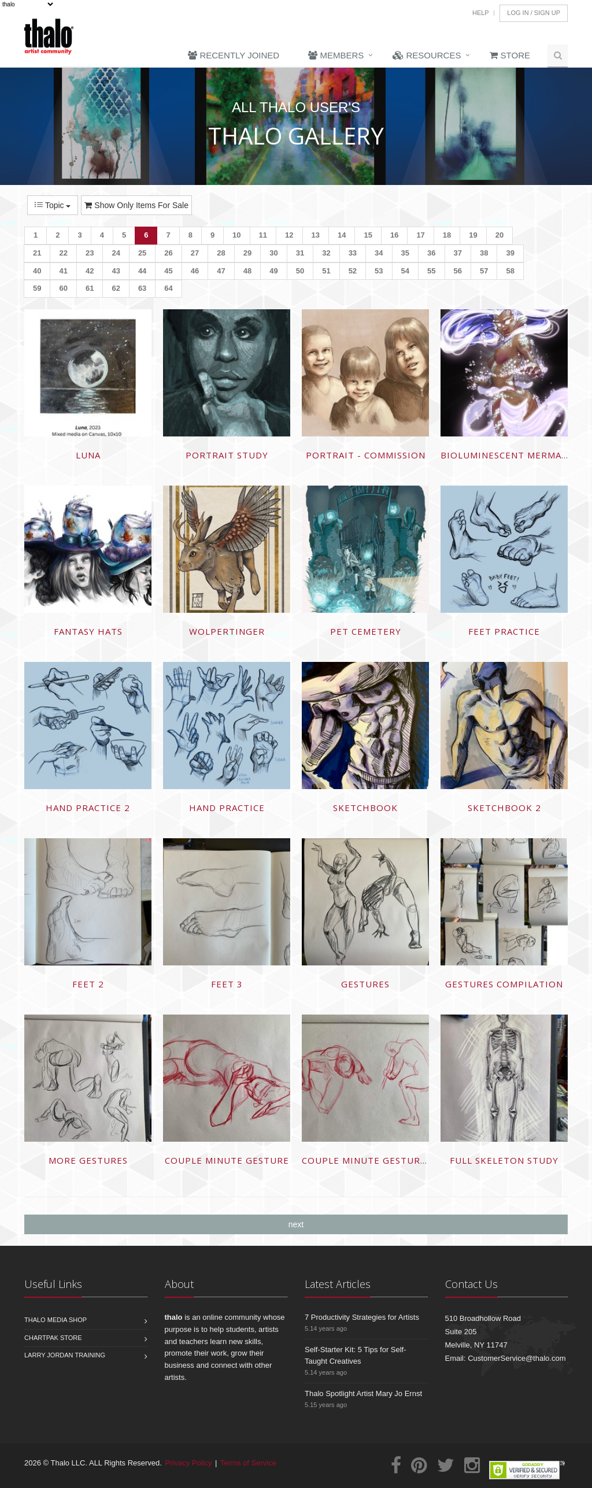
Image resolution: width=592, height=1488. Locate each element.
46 (195, 270)
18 (447, 235)
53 (379, 270)
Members (336, 55)
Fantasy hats (88, 631)
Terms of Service (248, 1463)
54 (405, 270)
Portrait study (227, 455)
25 (142, 253)
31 (300, 253)
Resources (427, 55)
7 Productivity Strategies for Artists (362, 1317)
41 (63, 270)
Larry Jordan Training (64, 1355)
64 (168, 288)
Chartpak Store (53, 1337)
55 (431, 270)
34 (379, 253)
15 (368, 235)
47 (221, 270)
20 (499, 235)
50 (300, 270)
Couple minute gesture (227, 1160)
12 (289, 235)
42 (90, 270)
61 (90, 288)
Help (480, 12)
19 (473, 235)
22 (63, 253)
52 (353, 270)
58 (510, 270)
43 (116, 270)
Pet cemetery (365, 631)
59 (37, 288)
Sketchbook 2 (504, 807)
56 (458, 270)
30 (273, 253)
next (296, 1224)
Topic (53, 205)
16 (394, 235)
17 (420, 235)
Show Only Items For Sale (136, 205)
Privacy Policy (188, 1463)
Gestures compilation (504, 984)
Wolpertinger (227, 631)
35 (405, 253)
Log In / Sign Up (533, 12)
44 (142, 270)
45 (168, 270)
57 (484, 270)
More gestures (88, 1160)
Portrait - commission (366, 455)
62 (116, 288)
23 (90, 253)
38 (484, 253)
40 (37, 270)
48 (247, 270)
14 (342, 235)
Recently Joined (233, 55)
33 (353, 253)
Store (510, 55)
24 (116, 253)
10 (236, 235)
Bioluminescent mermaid (506, 455)
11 (263, 235)
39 (510, 253)
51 (326, 270)
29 (247, 253)
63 (142, 288)
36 (431, 253)
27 (195, 253)
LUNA (88, 455)
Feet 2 (88, 984)
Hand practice (227, 807)
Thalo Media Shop (55, 1319)
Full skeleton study (504, 1160)
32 (326, 253)
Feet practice (504, 631)
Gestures (365, 984)
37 (458, 253)
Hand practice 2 (88, 807)
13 (316, 235)
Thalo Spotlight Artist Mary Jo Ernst (363, 1393)
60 (63, 288)
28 (221, 253)
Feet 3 (227, 984)
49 (273, 270)
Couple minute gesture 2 (368, 1160)
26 (168, 253)
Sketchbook (365, 807)
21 (37, 253)
